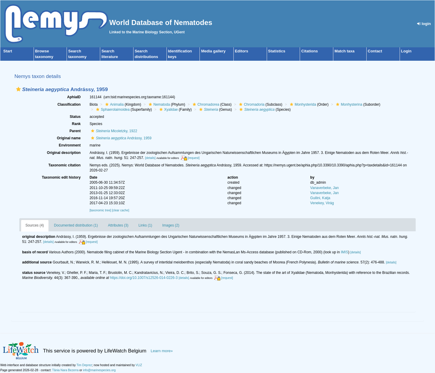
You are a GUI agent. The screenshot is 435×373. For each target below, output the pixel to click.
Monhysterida (302, 104)
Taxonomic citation (64, 165)
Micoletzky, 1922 (113, 131)
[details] (150, 158)
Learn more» (162, 351)
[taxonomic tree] (100, 210)
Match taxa (344, 51)
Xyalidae (168, 109)
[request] (194, 158)
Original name (69, 138)
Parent (75, 131)
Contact (375, 51)
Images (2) (170, 225)
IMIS (344, 252)
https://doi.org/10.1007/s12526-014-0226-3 (144, 278)
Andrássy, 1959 (120, 138)
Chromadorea (205, 104)
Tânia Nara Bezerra (65, 370)
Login (406, 51)
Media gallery (213, 51)
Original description (64, 153)
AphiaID (74, 97)
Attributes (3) (118, 225)
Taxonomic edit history (61, 177)
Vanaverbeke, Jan (324, 188)
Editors (241, 51)
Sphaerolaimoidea (112, 109)
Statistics (276, 51)
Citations (309, 51)
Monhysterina (348, 104)
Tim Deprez (84, 365)
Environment (70, 145)
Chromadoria (251, 104)
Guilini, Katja (320, 198)
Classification (69, 104)
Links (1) (145, 225)
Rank (76, 124)
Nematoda (158, 104)
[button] (18, 89)
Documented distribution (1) (76, 225)
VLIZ (139, 365)
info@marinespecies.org (99, 370)
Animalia (114, 104)
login (424, 23)
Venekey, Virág (322, 203)
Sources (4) (35, 225)
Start (7, 51)
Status (75, 117)
